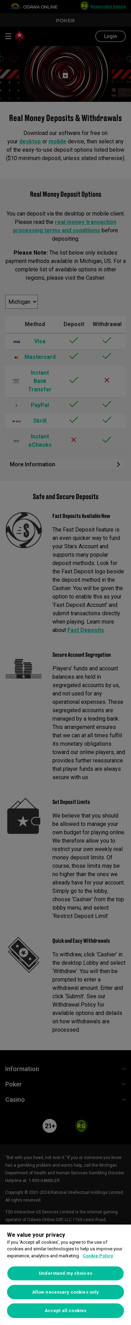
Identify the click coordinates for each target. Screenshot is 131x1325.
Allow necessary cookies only (65, 1292)
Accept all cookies (65, 1310)
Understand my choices (65, 1273)
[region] (65, 1275)
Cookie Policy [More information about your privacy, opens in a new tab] (98, 1255)
